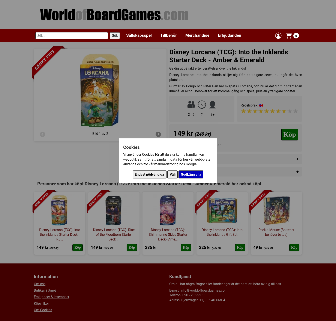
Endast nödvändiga (149, 174)
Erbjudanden (229, 35)
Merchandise (197, 35)
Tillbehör (168, 35)
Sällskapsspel (139, 35)
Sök (115, 35)
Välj (173, 174)
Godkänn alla (191, 174)
